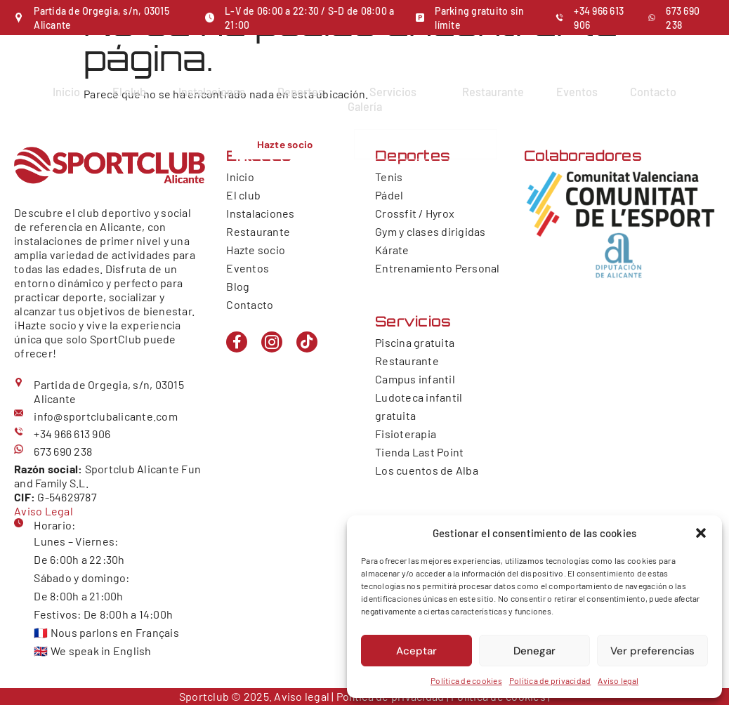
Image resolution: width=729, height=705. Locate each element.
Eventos (579, 91)
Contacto (656, 91)
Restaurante (494, 91)
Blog (237, 286)
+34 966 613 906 (72, 433)
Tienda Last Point (419, 452)
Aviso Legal (43, 511)
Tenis (388, 176)
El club (126, 91)
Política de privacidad (550, 680)
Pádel (389, 195)
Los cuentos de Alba (426, 470)
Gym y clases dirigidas (430, 231)
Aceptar (416, 651)
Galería (365, 104)
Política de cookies (466, 680)
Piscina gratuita (414, 342)
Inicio (63, 91)
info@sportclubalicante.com (106, 416)
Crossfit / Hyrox (414, 213)
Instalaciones (210, 91)
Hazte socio (255, 249)
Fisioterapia (405, 433)
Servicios (399, 91)
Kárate (392, 249)
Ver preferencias (652, 651)
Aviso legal (618, 680)
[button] (701, 533)
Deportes (306, 91)
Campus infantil (415, 379)
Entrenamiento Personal (437, 268)
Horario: (54, 525)
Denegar (534, 651)
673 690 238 (63, 451)
